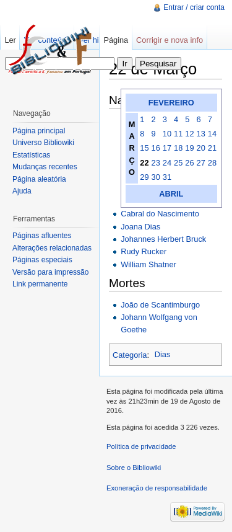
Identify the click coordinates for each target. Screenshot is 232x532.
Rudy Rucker (143, 251)
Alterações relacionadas (52, 248)
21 (212, 148)
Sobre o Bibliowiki (133, 467)
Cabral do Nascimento (160, 213)
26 (189, 162)
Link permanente (39, 284)
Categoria (130, 354)
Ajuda (22, 191)
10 (167, 133)
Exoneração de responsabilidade (156, 488)
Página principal (38, 130)
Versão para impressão (50, 272)
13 (201, 133)
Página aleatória (39, 179)
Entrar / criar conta (194, 7)
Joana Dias (140, 226)
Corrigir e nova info (169, 40)
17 (167, 148)
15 (144, 148)
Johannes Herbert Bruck (163, 239)
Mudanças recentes (44, 166)
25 (178, 162)
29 (144, 177)
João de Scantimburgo (160, 304)
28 (212, 162)
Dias (163, 354)
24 (167, 162)
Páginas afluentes (41, 235)
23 (156, 162)
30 (156, 177)
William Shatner (148, 264)
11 (178, 133)
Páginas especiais (42, 259)
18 (178, 148)
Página (115, 40)
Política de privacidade (141, 446)
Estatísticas (31, 155)
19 (189, 148)
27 (201, 162)
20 (201, 148)
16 (156, 148)
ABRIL (171, 193)
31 (167, 177)
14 (212, 133)
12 (189, 133)
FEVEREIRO (171, 102)
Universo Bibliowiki (43, 142)
